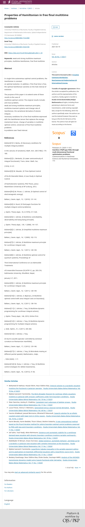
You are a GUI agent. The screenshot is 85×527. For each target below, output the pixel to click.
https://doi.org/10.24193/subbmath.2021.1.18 (25, 53)
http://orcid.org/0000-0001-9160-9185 (16, 47)
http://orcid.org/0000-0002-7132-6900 (16, 38)
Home (6, 8)
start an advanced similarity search (28, 472)
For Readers (8, 484)
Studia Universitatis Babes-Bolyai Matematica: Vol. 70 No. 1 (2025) (33, 438)
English (7, 504)
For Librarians (9, 491)
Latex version (59, 36)
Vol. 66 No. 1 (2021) (26, 8)
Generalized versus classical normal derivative (52, 408)
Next (76, 468)
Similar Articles (11, 381)
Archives (14, 8)
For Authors (8, 488)
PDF (56, 27)
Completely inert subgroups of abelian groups (53, 402)
